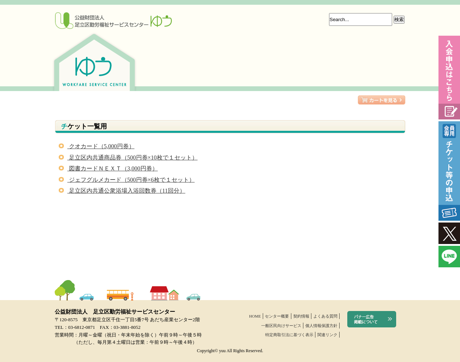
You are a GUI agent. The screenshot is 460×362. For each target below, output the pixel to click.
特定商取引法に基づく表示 (289, 335)
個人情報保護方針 (321, 325)
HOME (255, 316)
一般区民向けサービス (281, 325)
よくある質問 (325, 316)
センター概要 (277, 316)
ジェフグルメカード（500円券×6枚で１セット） (127, 180)
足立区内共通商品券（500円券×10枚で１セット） (128, 157)
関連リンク (327, 335)
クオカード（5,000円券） (97, 146)
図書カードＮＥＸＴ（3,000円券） (108, 168)
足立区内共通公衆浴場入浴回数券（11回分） (122, 191)
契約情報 (301, 316)
